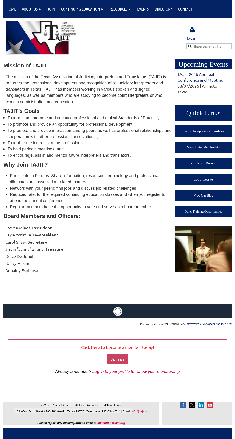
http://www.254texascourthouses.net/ (209, 324)
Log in (192, 29)
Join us (118, 359)
